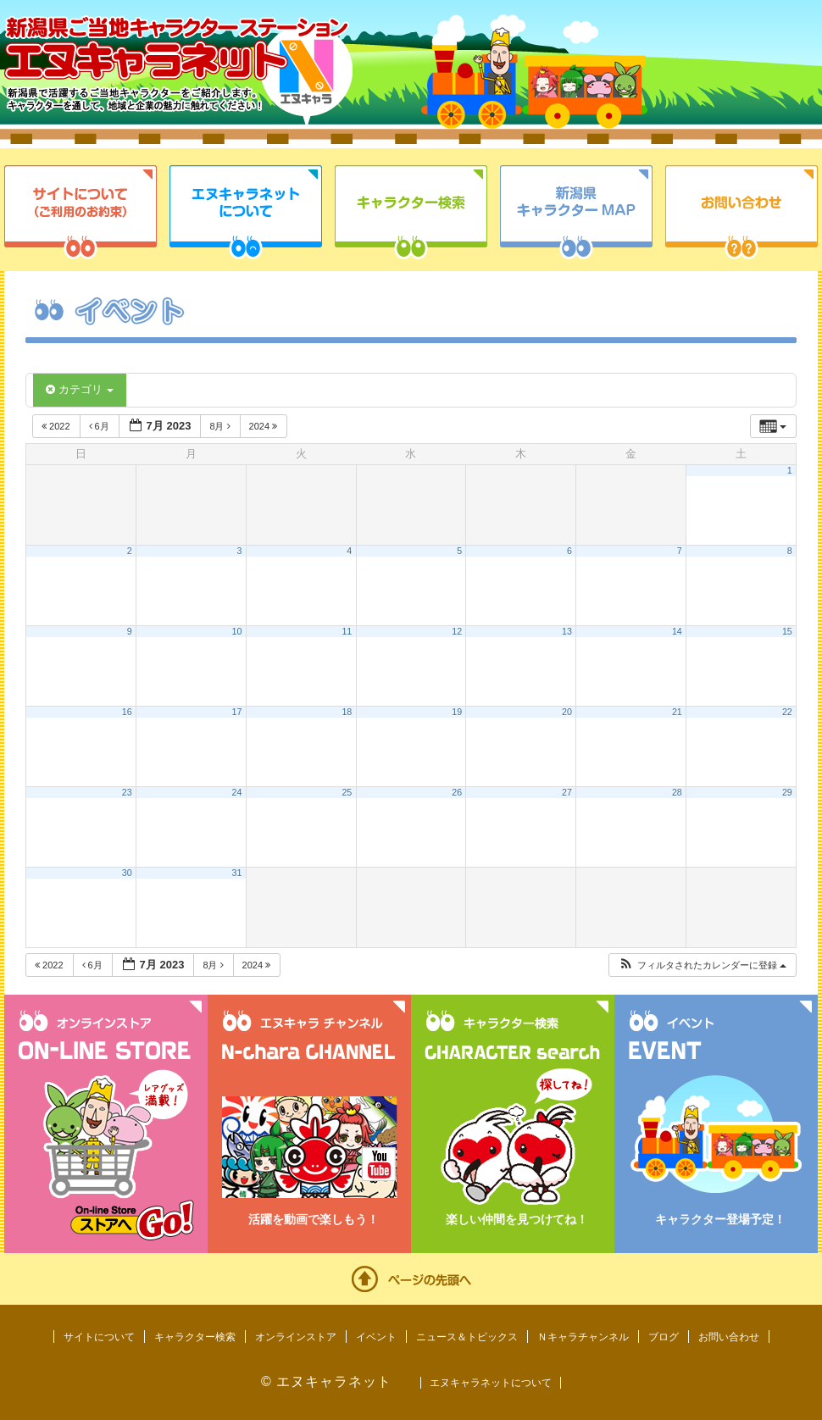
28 (677, 792)
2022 (57, 426)
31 (237, 873)
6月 (100, 426)
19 (457, 712)
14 (677, 631)
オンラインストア (295, 1337)
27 (567, 792)
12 (457, 631)
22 (787, 712)
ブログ (663, 1337)
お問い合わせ (741, 212)
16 (127, 712)
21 (677, 712)
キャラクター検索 (411, 212)
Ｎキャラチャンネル (583, 1337)
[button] (702, 965)
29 (787, 792)
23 (127, 792)
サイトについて (80, 212)
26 (457, 792)
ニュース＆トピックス (467, 1337)
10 (237, 631)
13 (567, 631)
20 (567, 712)
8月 (220, 426)
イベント (376, 1337)
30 (127, 873)
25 (347, 792)
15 (787, 631)
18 (347, 712)
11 (347, 631)
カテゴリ (80, 389)
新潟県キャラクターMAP (576, 212)
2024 (264, 426)
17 (237, 712)
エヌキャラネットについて (245, 212)
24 (237, 792)
